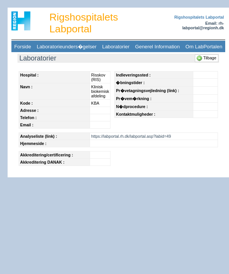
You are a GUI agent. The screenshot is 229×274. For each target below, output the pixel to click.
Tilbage (207, 58)
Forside (22, 46)
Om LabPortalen (204, 46)
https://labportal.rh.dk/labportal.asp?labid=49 (131, 136)
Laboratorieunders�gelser (66, 46)
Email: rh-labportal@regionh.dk (203, 25)
